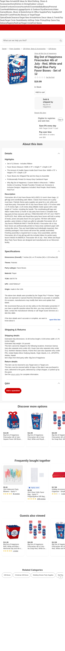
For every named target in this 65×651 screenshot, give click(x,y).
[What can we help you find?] (32, 40)
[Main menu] (5, 34)
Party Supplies (53, 12)
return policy (15, 374)
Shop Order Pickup (38, 20)
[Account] (53, 34)
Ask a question (13, 391)
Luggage (21, 9)
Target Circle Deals (13, 20)
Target (4, 49)
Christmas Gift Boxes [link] (21, 575)
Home (12, 4)
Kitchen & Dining (22, 4)
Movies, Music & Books (16, 12)
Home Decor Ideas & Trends (48, 18)
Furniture (10, 7)
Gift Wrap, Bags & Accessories (34, 49)
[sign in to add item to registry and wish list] (60, 120)
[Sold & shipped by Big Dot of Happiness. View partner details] (48, 103)
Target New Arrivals (8, 1)
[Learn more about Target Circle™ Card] (48, 127)
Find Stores (37, 23)
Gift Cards (9, 15)
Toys (42, 9)
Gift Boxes (52, 49)
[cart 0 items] (60, 34)
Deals (8, 18)
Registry (10, 23)
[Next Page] (61, 577)
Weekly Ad (25, 20)
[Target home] (32, 34)
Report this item (40, 113)
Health (7, 9)
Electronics (48, 9)
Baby (41, 7)
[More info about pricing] (60, 81)
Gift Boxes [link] (7, 575)
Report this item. (54, 320)
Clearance (15, 18)
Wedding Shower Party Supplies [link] (43, 575)
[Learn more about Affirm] (48, 135)
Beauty (46, 7)
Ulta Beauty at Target (26, 15)
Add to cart (40, 92)
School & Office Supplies (36, 12)
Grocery (17, 7)
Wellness (13, 9)
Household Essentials (30, 7)
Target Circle (27, 23)
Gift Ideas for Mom (24, 1)
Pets (15, 15)
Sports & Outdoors (32, 9)
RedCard (17, 23)
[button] (34, 487)
